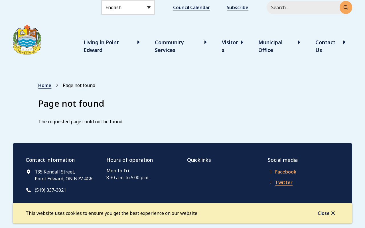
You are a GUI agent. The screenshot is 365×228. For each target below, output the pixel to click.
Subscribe (237, 7)
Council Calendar (191, 7)
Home (44, 85)
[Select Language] (128, 7)
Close (324, 213)
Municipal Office (270, 46)
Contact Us (325, 46)
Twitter (280, 182)
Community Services (169, 46)
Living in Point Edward (101, 46)
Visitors (230, 46)
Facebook (282, 172)
